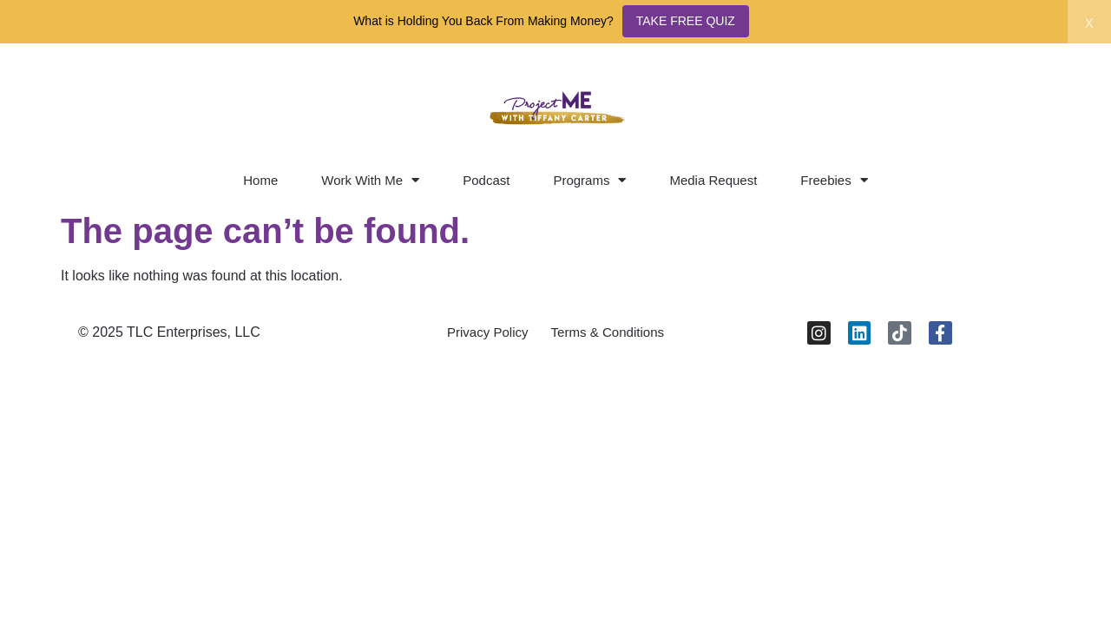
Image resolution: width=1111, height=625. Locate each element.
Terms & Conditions (612, 335)
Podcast (486, 180)
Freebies (833, 180)
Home (260, 180)
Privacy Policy (481, 335)
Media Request (713, 180)
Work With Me (370, 180)
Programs (589, 180)
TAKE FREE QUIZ (685, 21)
